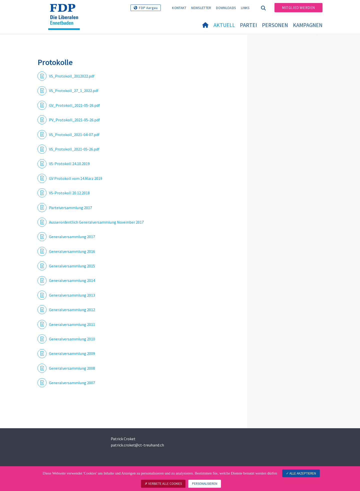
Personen (275, 25)
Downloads (226, 8)
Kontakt (179, 8)
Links (245, 8)
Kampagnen (307, 25)
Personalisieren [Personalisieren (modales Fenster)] (204, 483)
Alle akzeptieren (301, 473)
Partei (248, 25)
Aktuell (224, 25)
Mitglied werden (298, 7)
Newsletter (201, 8)
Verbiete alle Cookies (163, 483)
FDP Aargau (148, 8)
